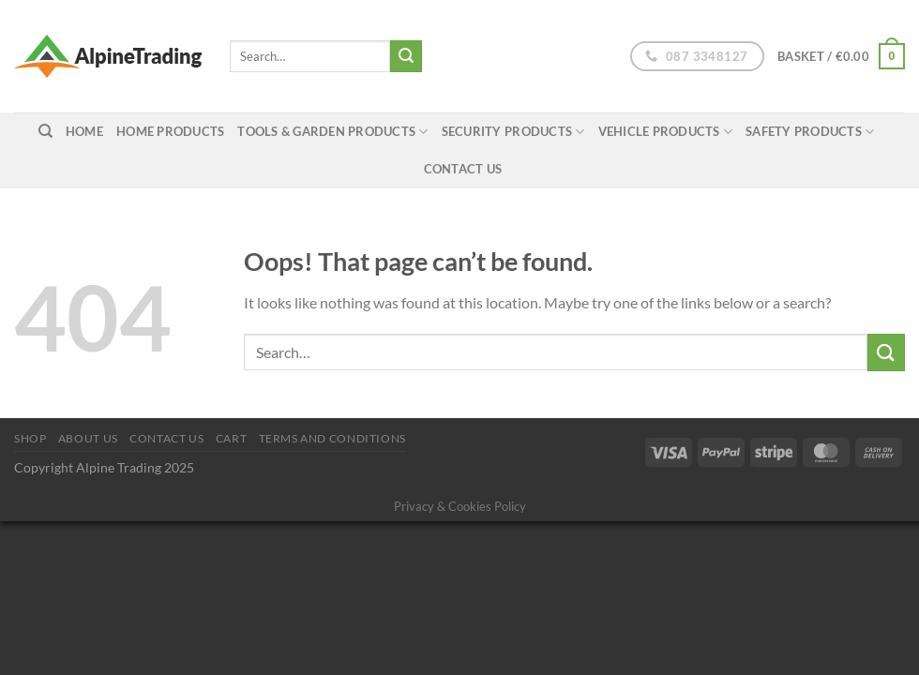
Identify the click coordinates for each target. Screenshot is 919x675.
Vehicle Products (665, 132)
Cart (231, 438)
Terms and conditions (332, 438)
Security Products (513, 132)
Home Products (170, 131)
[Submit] (406, 56)
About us (88, 438)
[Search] (45, 131)
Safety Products (810, 132)
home (84, 131)
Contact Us (463, 168)
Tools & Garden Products (332, 132)
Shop (30, 438)
